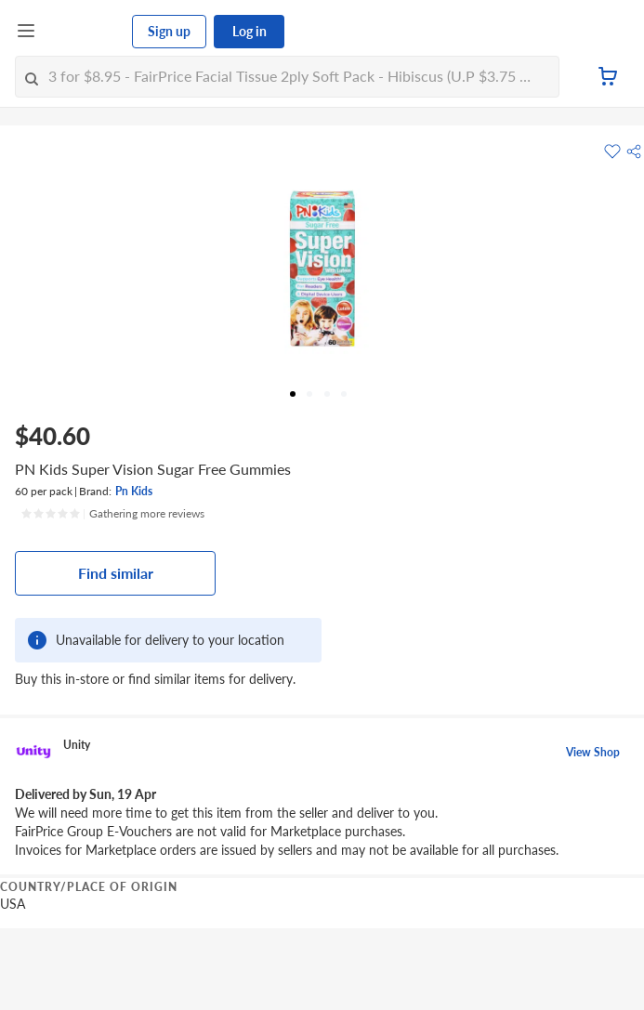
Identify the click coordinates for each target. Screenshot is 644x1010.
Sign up (169, 31)
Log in (249, 31)
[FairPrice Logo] (85, 31)
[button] (634, 151)
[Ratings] (112, 513)
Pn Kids (133, 491)
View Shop (593, 752)
